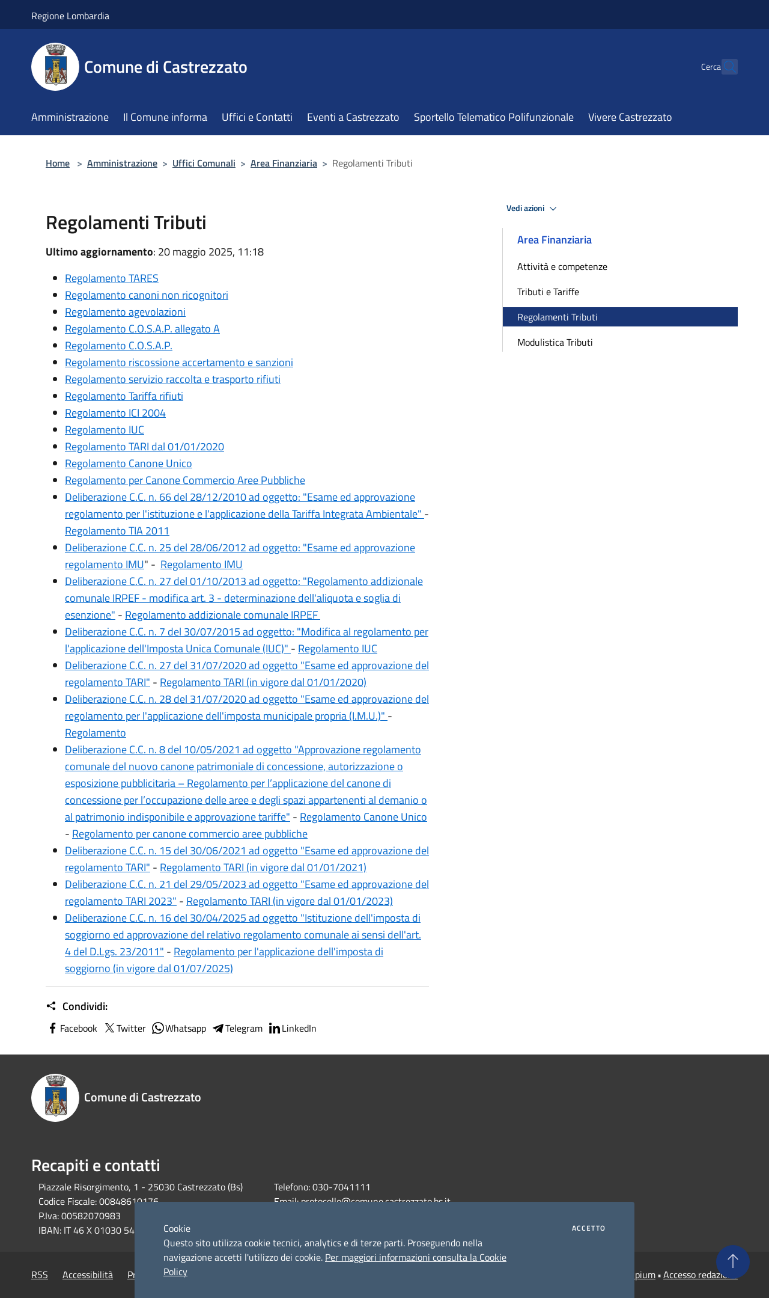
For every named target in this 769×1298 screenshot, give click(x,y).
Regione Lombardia (70, 15)
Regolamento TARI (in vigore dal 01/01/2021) (263, 867)
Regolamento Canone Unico (128, 463)
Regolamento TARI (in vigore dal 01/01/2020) (263, 682)
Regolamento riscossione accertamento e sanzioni (179, 362)
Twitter (124, 1028)
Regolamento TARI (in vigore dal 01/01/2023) (289, 901)
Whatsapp (178, 1028)
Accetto (589, 1228)
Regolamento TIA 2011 (117, 530)
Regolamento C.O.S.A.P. (118, 345)
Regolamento (95, 732)
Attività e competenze (562, 266)
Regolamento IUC (104, 429)
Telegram (237, 1028)
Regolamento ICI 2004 (115, 413)
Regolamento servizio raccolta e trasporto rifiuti (173, 379)
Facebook (71, 1028)
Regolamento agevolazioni (125, 312)
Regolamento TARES (112, 278)
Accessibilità (87, 1274)
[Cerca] (723, 66)
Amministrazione (122, 163)
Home (58, 163)
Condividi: (77, 1006)
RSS (39, 1274)
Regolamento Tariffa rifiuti (124, 396)
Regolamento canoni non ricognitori (146, 295)
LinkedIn (292, 1028)
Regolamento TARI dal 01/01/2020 (144, 446)
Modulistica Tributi (555, 342)
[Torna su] (733, 1262)
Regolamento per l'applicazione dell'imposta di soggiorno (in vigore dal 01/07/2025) (224, 959)
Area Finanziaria (284, 163)
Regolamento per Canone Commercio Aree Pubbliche (185, 480)
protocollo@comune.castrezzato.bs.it (376, 1201)
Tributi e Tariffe (548, 291)
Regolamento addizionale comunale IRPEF (222, 615)
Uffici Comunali (204, 163)
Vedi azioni (533, 208)
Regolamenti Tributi (557, 317)
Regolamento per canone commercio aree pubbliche (190, 833)
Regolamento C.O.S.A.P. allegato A (142, 328)
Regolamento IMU (201, 564)
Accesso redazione (700, 1274)
